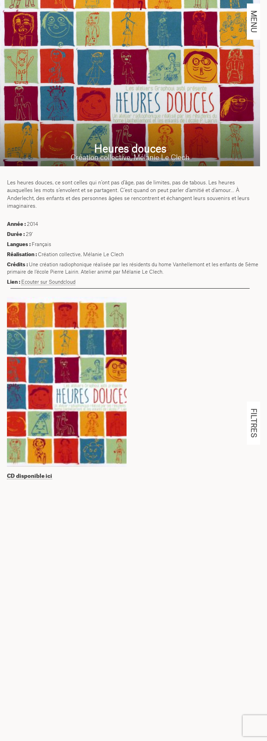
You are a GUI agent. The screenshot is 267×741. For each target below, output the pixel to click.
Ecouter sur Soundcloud (48, 282)
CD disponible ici (29, 476)
